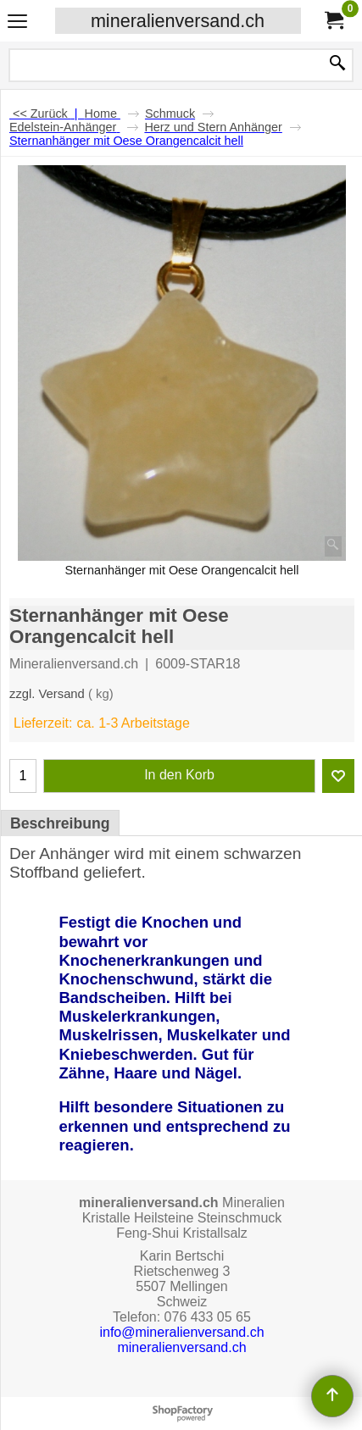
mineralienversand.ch (178, 20)
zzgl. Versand (47, 694)
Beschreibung (60, 823)
